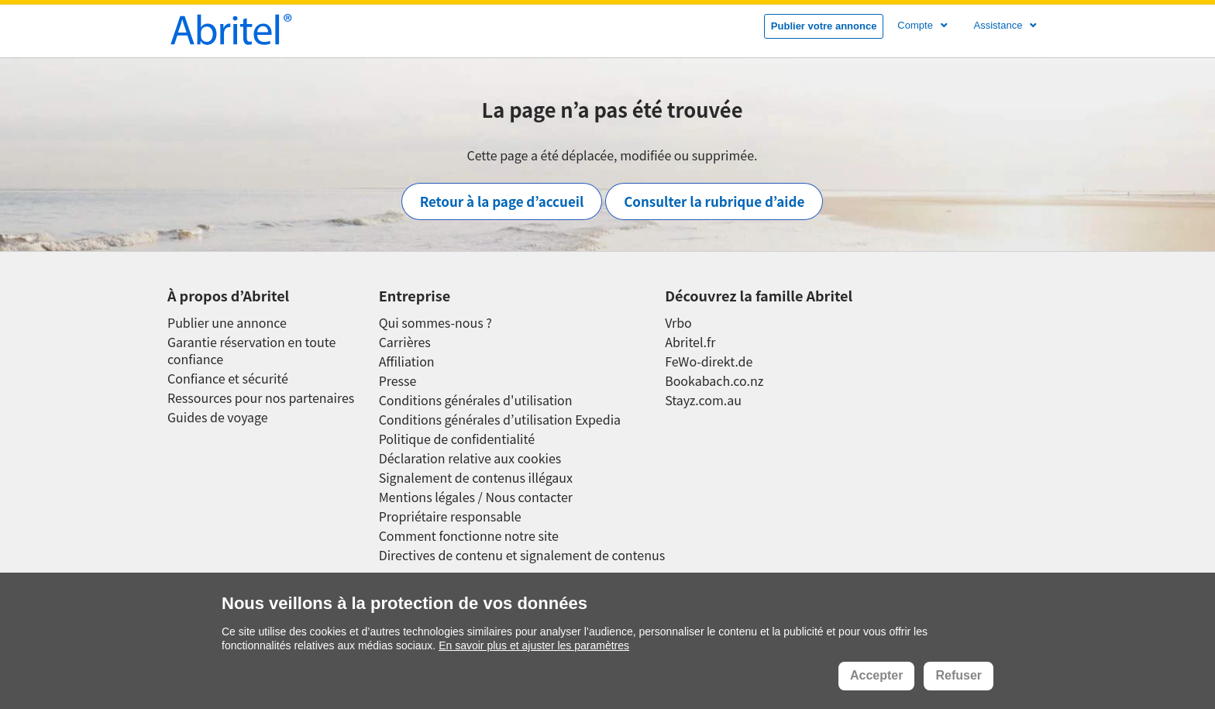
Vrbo (678, 323)
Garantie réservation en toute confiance (251, 350)
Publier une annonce (227, 323)
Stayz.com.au (703, 400)
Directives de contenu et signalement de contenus (522, 555)
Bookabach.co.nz (714, 381)
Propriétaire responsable (450, 516)
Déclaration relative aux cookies (470, 458)
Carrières (405, 342)
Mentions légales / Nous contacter (476, 497)
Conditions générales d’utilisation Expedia (500, 419)
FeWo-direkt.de (708, 361)
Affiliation (407, 361)
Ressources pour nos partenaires (260, 398)
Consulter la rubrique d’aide (714, 201)
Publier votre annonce (824, 26)
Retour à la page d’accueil (502, 201)
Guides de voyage (217, 417)
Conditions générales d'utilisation (476, 400)
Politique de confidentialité (457, 439)
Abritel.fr (690, 342)
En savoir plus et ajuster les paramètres (534, 645)
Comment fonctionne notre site (469, 536)
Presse (398, 381)
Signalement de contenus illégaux (476, 478)
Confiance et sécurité (227, 378)
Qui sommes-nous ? (435, 323)
